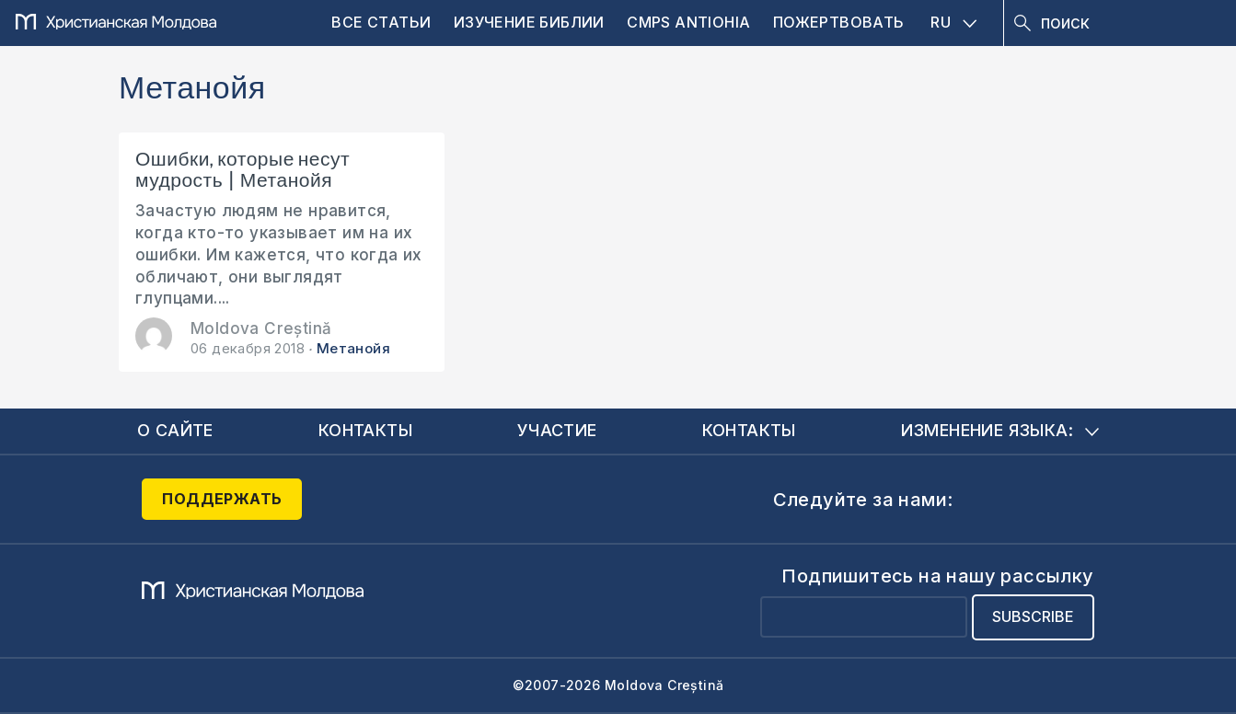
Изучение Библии (529, 22)
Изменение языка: (1000, 430)
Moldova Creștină (261, 328)
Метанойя (353, 348)
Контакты (365, 430)
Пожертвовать (839, 22)
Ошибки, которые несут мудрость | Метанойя (242, 170)
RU (953, 22)
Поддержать (222, 498)
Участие (557, 430)
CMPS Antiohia (688, 22)
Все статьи (381, 22)
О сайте (175, 430)
